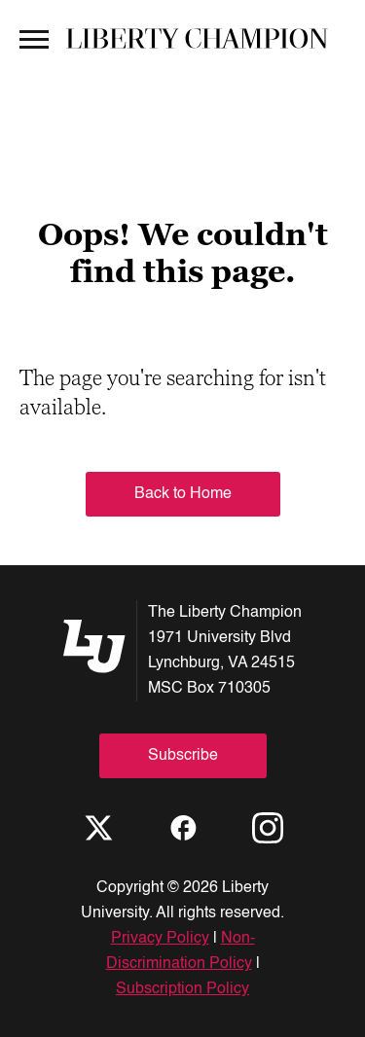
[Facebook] (183, 827)
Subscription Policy (182, 989)
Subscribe (183, 756)
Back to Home (183, 494)
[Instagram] (267, 827)
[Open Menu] (34, 37)
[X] (98, 827)
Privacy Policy (160, 939)
